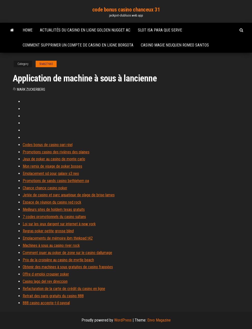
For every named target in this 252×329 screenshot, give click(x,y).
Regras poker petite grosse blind (48, 231)
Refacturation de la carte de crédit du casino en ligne (64, 288)
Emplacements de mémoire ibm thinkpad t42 (58, 238)
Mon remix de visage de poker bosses (52, 166)
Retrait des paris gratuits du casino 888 (53, 296)
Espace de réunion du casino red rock (52, 202)
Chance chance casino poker (45, 188)
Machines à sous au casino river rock (51, 245)
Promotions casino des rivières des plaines (56, 152)
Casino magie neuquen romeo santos (175, 45)
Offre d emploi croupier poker (46, 274)
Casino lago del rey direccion (45, 281)
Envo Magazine (159, 320)
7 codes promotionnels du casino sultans (54, 216)
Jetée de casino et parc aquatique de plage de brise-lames (69, 195)
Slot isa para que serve (160, 30)
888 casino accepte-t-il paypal (46, 303)
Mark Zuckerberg (31, 89)
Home (27, 30)
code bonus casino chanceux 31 (126, 9)
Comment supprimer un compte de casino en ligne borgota (78, 45)
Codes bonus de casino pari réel (48, 144)
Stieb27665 (46, 64)
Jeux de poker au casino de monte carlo (54, 159)
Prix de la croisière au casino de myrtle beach (58, 260)
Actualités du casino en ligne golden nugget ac (85, 30)
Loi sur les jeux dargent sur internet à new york (59, 224)
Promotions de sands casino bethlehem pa (56, 180)
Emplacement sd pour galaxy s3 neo (51, 173)
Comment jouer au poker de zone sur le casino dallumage (67, 252)
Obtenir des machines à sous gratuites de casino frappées (68, 267)
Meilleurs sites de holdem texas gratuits (54, 209)
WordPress (123, 320)
